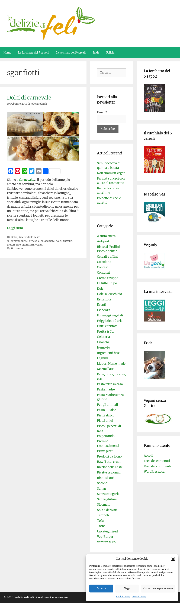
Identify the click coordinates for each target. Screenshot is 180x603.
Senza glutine (107, 499)
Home (7, 52)
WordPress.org (154, 471)
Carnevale (33, 241)
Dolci (14, 237)
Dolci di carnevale (29, 97)
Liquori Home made (111, 364)
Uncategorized (107, 531)
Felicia (110, 52)
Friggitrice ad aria (110, 321)
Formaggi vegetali (110, 315)
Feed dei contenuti (157, 461)
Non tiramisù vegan (111, 173)
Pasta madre (106, 389)
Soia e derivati (107, 510)
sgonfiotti (28, 244)
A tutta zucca (106, 236)
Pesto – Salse (106, 410)
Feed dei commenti (157, 466)
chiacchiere (47, 241)
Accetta (101, 588)
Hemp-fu (103, 347)
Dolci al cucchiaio (109, 294)
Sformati (103, 504)
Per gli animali (107, 405)
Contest (102, 267)
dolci (59, 241)
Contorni (103, 272)
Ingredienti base (108, 353)
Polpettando (105, 436)
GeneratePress (59, 597)
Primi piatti (105, 451)
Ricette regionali (109, 472)
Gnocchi (103, 342)
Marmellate (105, 369)
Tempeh (103, 515)
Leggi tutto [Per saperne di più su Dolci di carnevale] (15, 228)
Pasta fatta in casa (110, 384)
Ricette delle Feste (29, 237)
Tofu (100, 521)
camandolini (18, 241)
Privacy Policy (139, 596)
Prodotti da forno (109, 456)
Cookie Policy (123, 596)
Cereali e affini (107, 257)
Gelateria (103, 337)
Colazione (104, 262)
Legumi (102, 358)
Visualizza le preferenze (158, 588)
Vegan (39, 244)
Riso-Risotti (105, 478)
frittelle (67, 241)
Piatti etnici (105, 415)
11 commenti (18, 248)
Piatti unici (105, 421)
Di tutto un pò (107, 283)
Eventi (101, 305)
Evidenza (103, 310)
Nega (127, 588)
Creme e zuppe (107, 278)
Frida (96, 52)
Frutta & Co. (105, 331)
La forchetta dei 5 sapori (33, 52)
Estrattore (104, 299)
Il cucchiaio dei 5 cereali (71, 52)
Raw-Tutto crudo (109, 462)
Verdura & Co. (106, 542)
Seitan (101, 489)
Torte (101, 526)
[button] (173, 559)
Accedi (148, 456)
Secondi (102, 483)
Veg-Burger (105, 537)
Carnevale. (26, 180)
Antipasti (103, 241)
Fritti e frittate (107, 326)
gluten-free (14, 244)
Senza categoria (108, 494)
